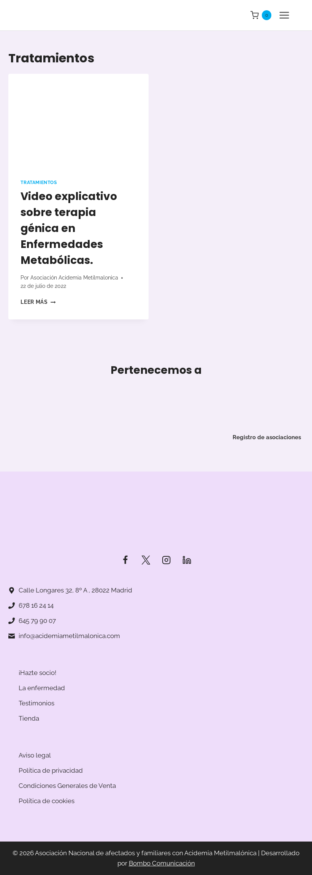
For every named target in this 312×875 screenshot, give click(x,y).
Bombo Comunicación (162, 863)
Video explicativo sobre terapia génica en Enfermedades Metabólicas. (69, 228)
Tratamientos (39, 182)
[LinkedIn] (187, 560)
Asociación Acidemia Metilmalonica (74, 278)
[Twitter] (146, 560)
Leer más (38, 302)
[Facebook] (125, 560)
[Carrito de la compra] (260, 15)
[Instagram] (166, 560)
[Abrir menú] (284, 15)
